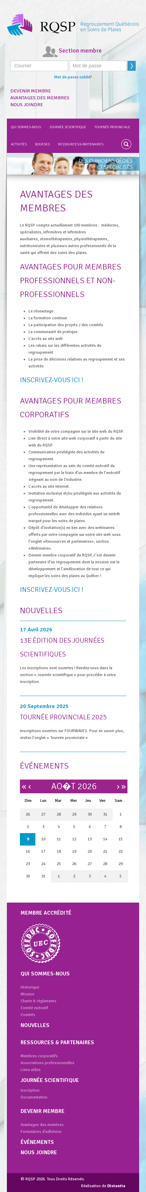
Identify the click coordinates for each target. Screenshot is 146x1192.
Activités (19, 144)
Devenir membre (30, 91)
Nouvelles (35, 1025)
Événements (37, 1142)
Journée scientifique (67, 127)
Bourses (42, 144)
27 (43, 814)
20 (90, 851)
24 (43, 864)
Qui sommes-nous (26, 127)
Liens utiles (31, 1069)
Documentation (34, 1097)
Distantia (116, 1186)
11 (59, 839)
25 (59, 864)
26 (28, 814)
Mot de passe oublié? (73, 77)
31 (105, 814)
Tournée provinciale (112, 127)
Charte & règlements (38, 1001)
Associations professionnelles (47, 1063)
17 (43, 851)
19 (74, 851)
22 (121, 851)
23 (28, 864)
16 (28, 851)
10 (43, 839)
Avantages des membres (39, 98)
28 (59, 814)
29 (74, 814)
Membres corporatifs (39, 1056)
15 (121, 839)
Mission (27, 994)
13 (90, 839)
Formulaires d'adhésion (41, 1131)
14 (105, 839)
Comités (28, 1014)
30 (90, 814)
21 (105, 851)
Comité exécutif (34, 1008)
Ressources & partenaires (80, 144)
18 (59, 851)
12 (74, 839)
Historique (30, 987)
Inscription (30, 1090)
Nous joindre (26, 105)
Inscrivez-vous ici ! (51, 380)
